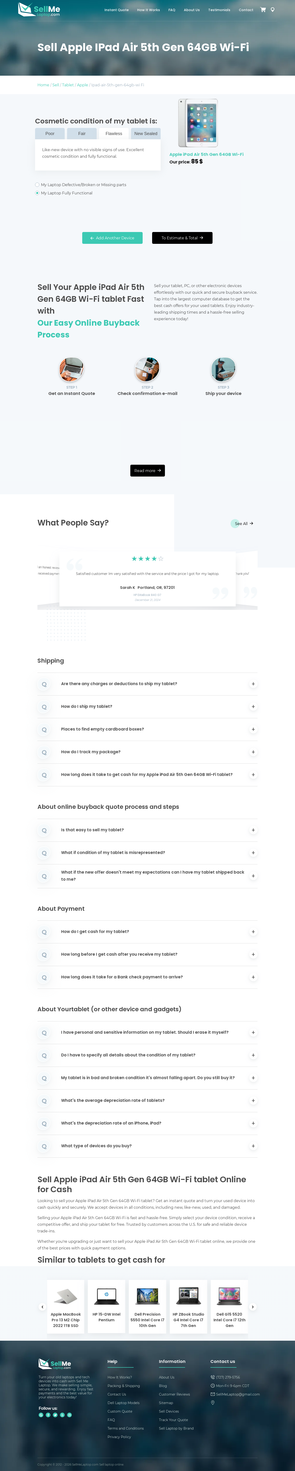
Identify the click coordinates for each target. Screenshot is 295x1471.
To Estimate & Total (182, 237)
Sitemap (166, 1403)
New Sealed (145, 133)
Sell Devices (169, 1411)
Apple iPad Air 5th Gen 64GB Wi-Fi (206, 154)
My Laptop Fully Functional (98, 193)
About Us (192, 10)
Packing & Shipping (124, 1385)
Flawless (114, 133)
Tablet (68, 84)
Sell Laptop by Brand (176, 1428)
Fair (82, 133)
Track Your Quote (173, 1420)
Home (43, 84)
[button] (48, 578)
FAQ (171, 10)
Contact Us (117, 1394)
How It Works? (120, 1377)
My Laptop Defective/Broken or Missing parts (98, 184)
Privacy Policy (119, 1437)
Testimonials (219, 10)
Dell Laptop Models (124, 1403)
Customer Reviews (174, 1394)
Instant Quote (116, 10)
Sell (55, 84)
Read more (147, 470)
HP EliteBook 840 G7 (147, 595)
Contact (246, 10)
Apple (82, 84)
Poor (49, 133)
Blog (163, 1385)
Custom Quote (120, 1411)
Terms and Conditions (126, 1428)
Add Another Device (112, 237)
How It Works (148, 10)
